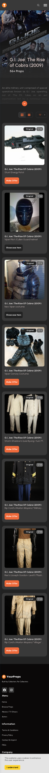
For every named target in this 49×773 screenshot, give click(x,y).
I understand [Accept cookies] (12, 767)
